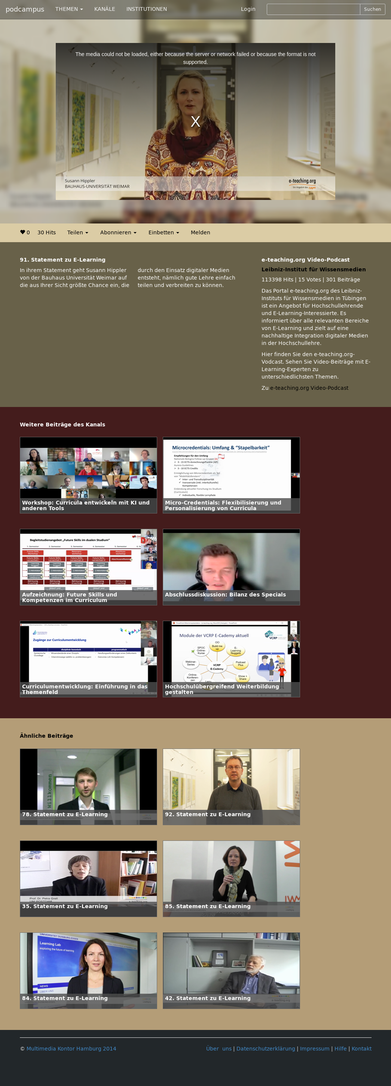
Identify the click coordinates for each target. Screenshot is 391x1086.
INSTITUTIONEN (146, 9)
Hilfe (341, 1049)
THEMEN (69, 9)
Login (248, 9)
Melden (200, 232)
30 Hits (46, 232)
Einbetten (164, 232)
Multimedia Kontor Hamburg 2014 (71, 1049)
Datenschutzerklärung (265, 1049)
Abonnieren (118, 232)
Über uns (219, 1049)
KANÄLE (104, 9)
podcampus (25, 9)
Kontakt (362, 1049)
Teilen (77, 232)
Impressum (315, 1049)
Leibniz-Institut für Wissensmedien (314, 269)
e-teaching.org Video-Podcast (309, 388)
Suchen (372, 9)
